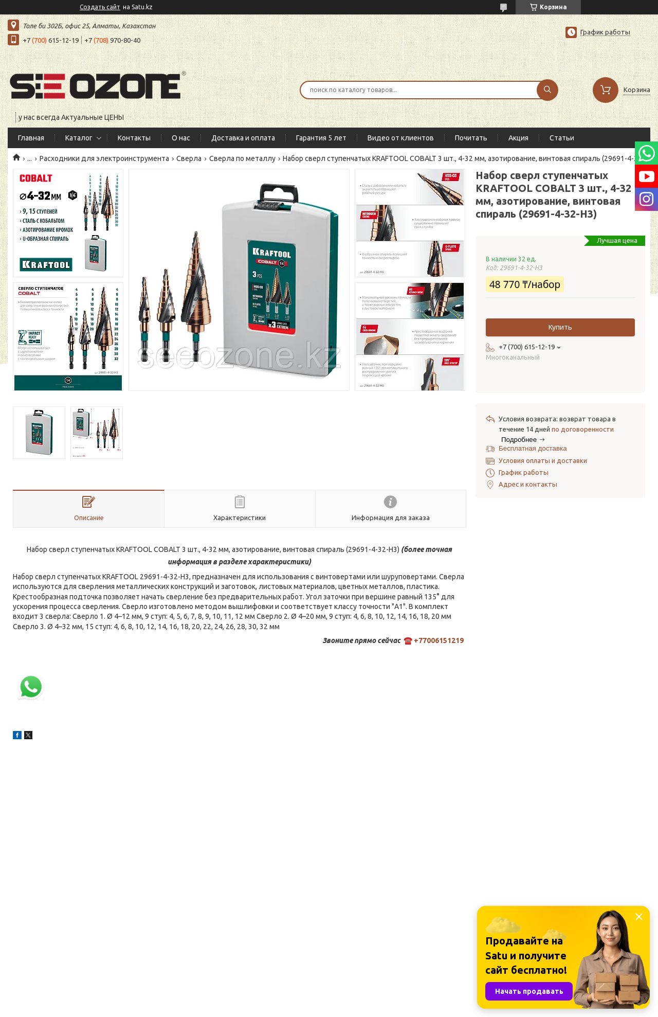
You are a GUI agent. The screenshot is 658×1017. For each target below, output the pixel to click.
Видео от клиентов (401, 137)
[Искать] (547, 90)
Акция (518, 137)
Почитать (471, 137)
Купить (560, 327)
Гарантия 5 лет (321, 137)
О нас (181, 137)
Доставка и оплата (243, 137)
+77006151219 (439, 640)
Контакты (134, 137)
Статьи (562, 137)
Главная (31, 137)
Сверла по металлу (242, 158)
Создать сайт (100, 7)
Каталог (79, 137)
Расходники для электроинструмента (104, 158)
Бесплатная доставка (533, 448)
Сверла (189, 158)
